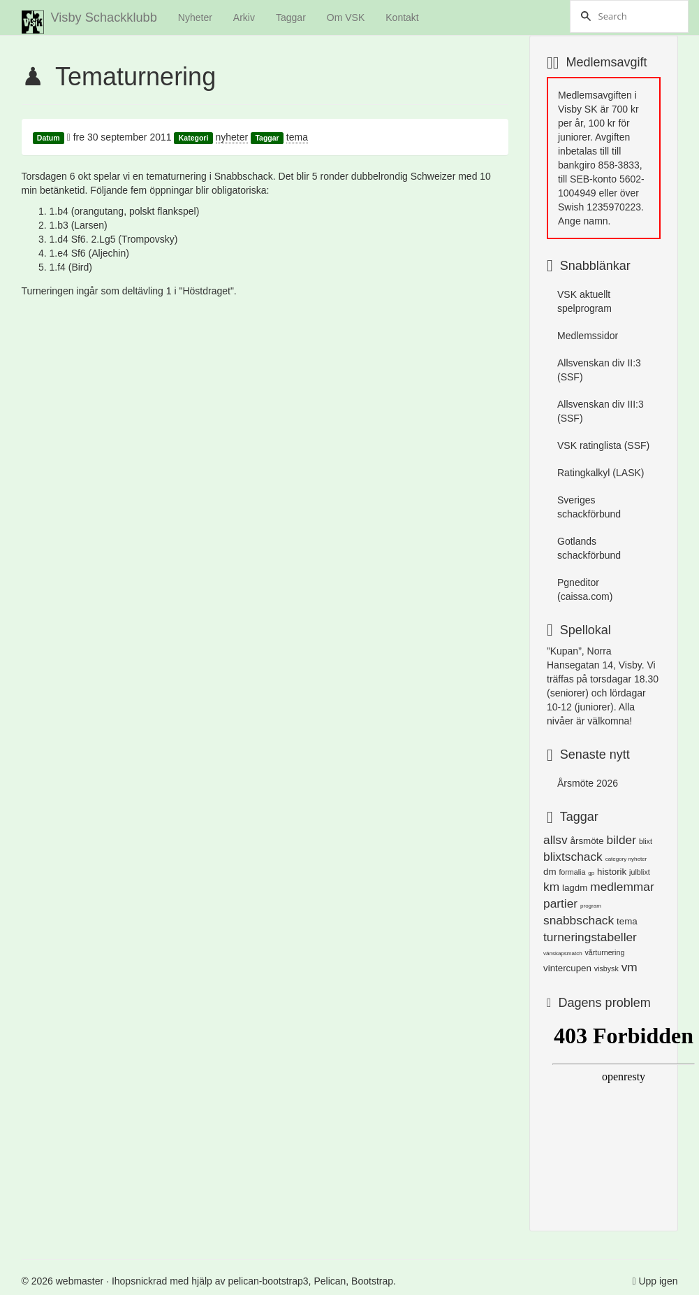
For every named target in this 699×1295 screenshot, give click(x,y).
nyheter (232, 137)
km (551, 887)
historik (611, 871)
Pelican (330, 1281)
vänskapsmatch (562, 953)
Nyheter (195, 17)
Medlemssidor (587, 335)
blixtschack (573, 857)
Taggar (291, 17)
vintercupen (567, 968)
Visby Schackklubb (89, 22)
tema (297, 137)
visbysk (606, 968)
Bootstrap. (373, 1281)
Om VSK (346, 17)
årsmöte (587, 841)
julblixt (639, 872)
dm (550, 871)
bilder (621, 840)
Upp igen (657, 1281)
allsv (555, 840)
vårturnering (604, 952)
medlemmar (622, 887)
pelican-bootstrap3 (268, 1281)
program (590, 906)
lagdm (574, 887)
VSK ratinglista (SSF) (603, 445)
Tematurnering (135, 76)
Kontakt (401, 17)
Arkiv (244, 17)
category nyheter (626, 859)
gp (591, 873)
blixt (645, 841)
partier (560, 903)
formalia (572, 872)
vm (629, 967)
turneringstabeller (590, 937)
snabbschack (578, 920)
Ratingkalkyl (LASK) (601, 472)
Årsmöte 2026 (587, 783)
